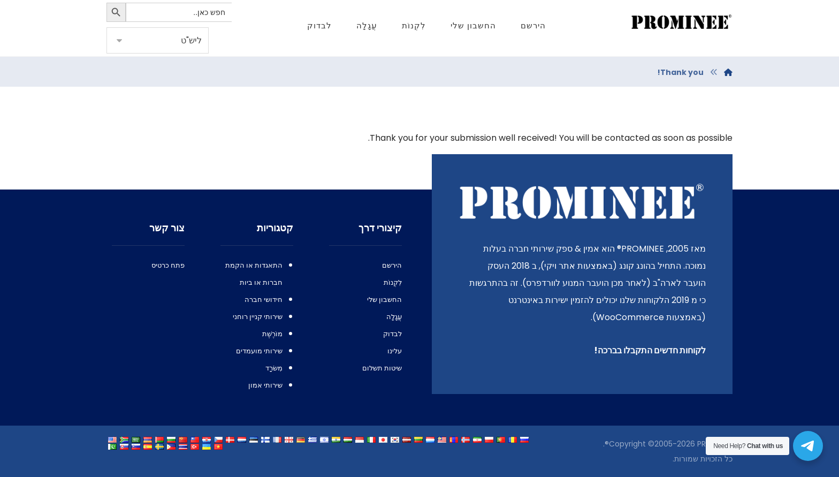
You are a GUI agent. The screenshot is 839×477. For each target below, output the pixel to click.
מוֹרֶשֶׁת (272, 334)
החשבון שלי (384, 299)
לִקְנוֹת (393, 282)
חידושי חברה (264, 299)
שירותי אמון (265, 385)
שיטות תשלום (382, 368)
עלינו (394, 351)
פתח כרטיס (168, 265)
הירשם (392, 265)
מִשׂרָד (274, 368)
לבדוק (392, 334)
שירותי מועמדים (259, 351)
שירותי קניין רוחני (258, 317)
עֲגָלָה (394, 317)
